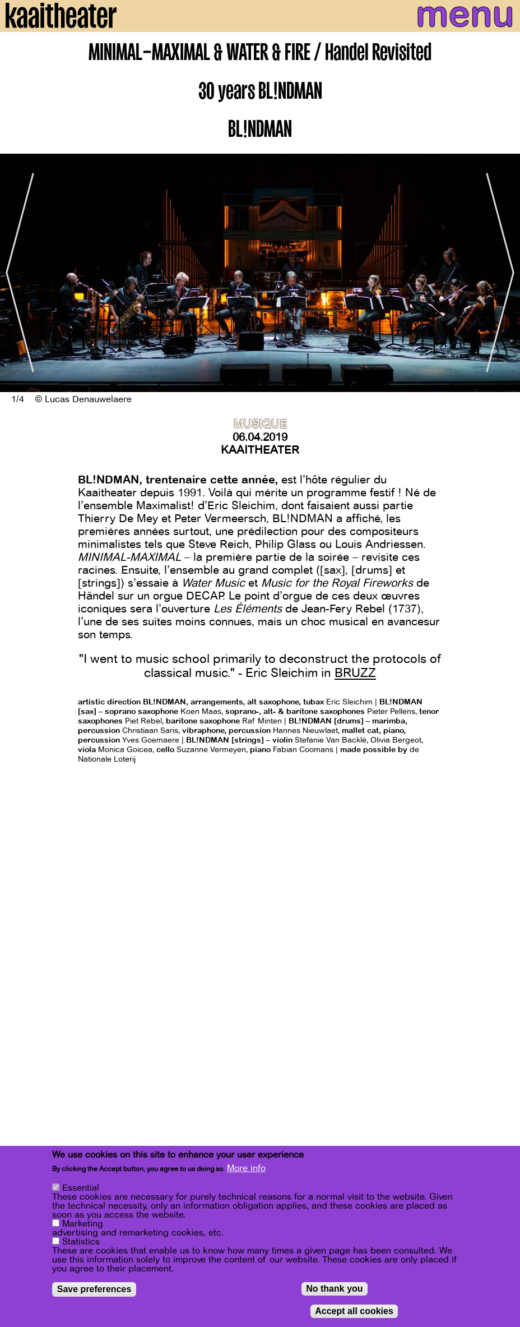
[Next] (503, 273)
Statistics (81, 1242)
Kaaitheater (260, 450)
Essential (80, 1188)
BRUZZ (355, 673)
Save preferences (94, 1289)
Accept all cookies (354, 1311)
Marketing (82, 1224)
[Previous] (17, 273)
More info (246, 1168)
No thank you (334, 1289)
